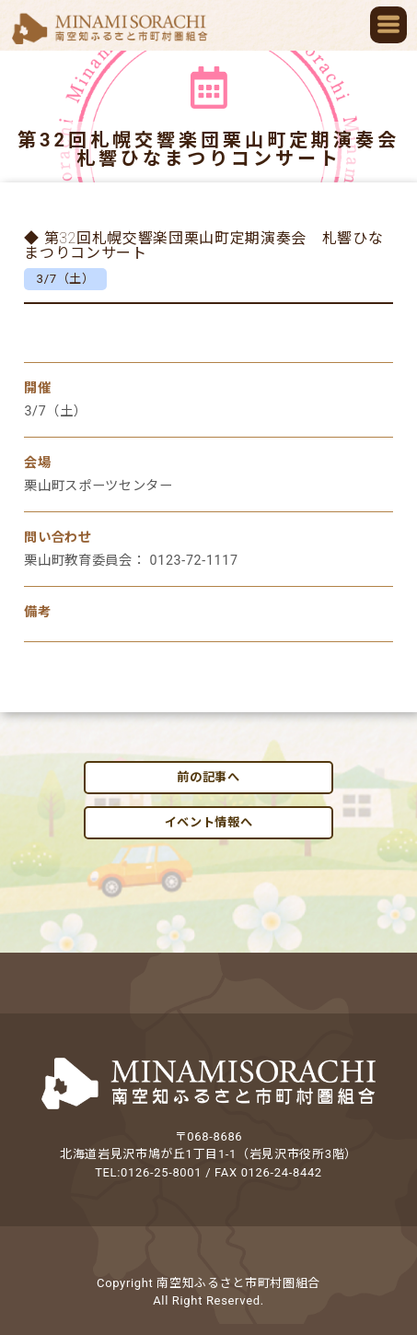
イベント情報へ (209, 822)
